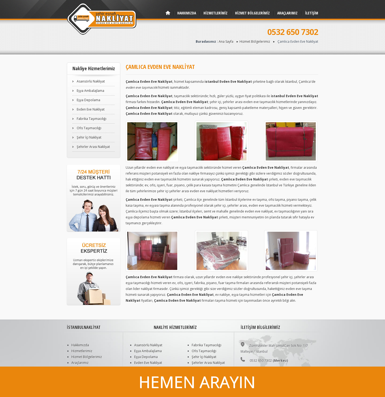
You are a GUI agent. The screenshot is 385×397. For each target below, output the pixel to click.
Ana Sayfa (226, 41)
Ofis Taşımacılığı (89, 128)
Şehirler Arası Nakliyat (93, 146)
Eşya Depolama (88, 100)
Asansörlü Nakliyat (91, 81)
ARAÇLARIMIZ (287, 12)
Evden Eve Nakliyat (91, 109)
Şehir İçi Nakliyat (89, 137)
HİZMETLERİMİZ (215, 12)
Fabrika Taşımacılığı (91, 118)
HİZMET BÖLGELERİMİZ (252, 12)
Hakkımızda (80, 345)
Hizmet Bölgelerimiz (255, 41)
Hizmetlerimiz (81, 351)
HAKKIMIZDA (186, 12)
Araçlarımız (79, 362)
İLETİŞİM (311, 12)
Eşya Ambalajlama (90, 90)
